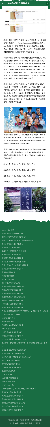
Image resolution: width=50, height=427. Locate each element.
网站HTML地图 (36, 420)
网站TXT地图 (24, 420)
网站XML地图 (13, 420)
